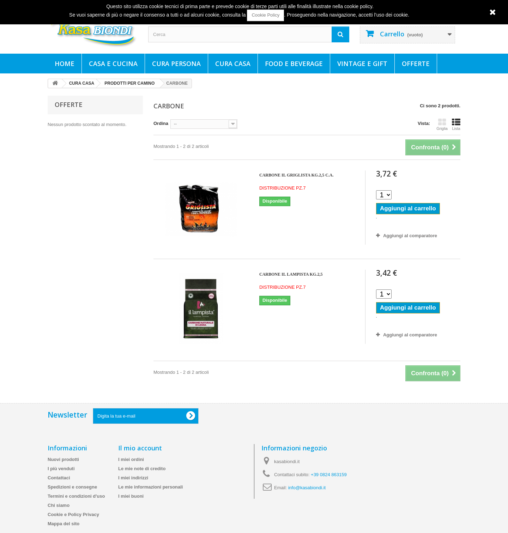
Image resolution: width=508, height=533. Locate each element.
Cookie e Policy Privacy (73, 514)
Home (64, 63)
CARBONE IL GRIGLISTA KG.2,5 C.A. (296, 175)
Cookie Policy (265, 15)
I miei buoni (131, 496)
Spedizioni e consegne (72, 487)
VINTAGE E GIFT (362, 63)
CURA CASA (232, 63)
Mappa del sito (63, 523)
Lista (456, 124)
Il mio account (140, 448)
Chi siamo (58, 505)
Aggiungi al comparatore (410, 235)
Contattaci (59, 477)
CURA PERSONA (176, 63)
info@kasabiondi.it (307, 487)
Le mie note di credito (141, 468)
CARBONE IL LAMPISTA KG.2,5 (290, 274)
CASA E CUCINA (113, 63)
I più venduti (61, 468)
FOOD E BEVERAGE (294, 63)
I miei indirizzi (133, 477)
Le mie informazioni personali (150, 487)
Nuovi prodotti (63, 459)
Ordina (160, 123)
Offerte (416, 63)
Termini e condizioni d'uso (76, 496)
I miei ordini (131, 459)
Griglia (442, 124)
